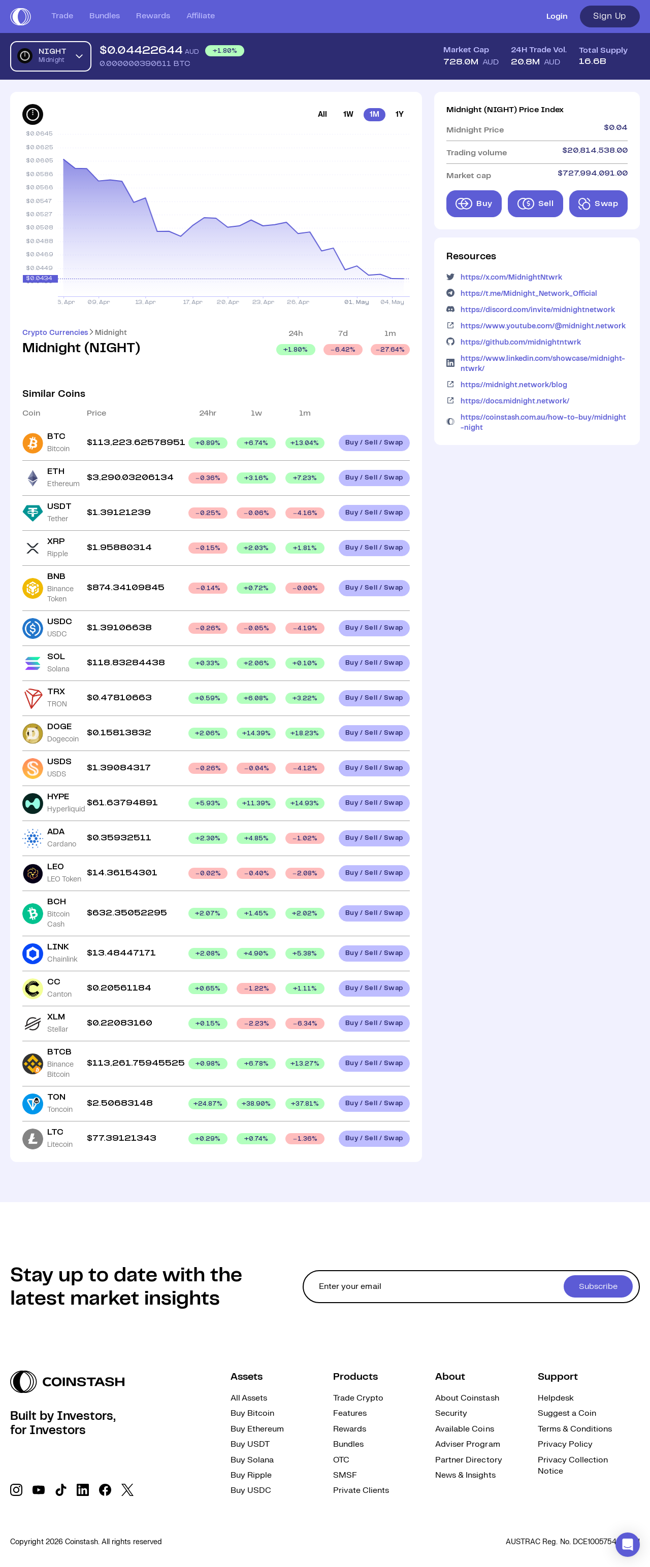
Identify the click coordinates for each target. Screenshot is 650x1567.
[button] (627, 1544)
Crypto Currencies (55, 332)
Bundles (104, 16)
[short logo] (20, 16)
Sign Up (610, 16)
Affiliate (200, 16)
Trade (62, 16)
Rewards (153, 16)
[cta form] (471, 1286)
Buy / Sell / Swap (374, 442)
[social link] (16, 1490)
